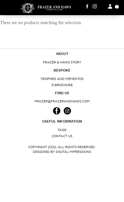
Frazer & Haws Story (62, 62)
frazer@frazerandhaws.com (62, 101)
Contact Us (62, 136)
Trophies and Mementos (62, 79)
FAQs (62, 130)
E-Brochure (62, 85)
